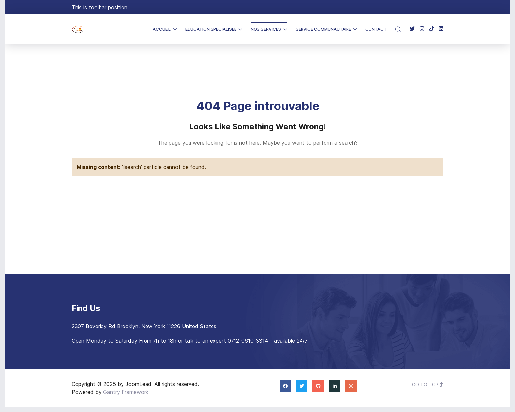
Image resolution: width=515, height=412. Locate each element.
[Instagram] (422, 29)
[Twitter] (412, 29)
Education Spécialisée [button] (214, 29)
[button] (398, 29)
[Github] (318, 385)
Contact (376, 29)
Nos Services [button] (269, 29)
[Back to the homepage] (78, 29)
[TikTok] (431, 29)
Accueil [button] (165, 29)
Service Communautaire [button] (326, 29)
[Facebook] (285, 385)
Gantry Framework (125, 392)
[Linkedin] (441, 29)
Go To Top (427, 384)
